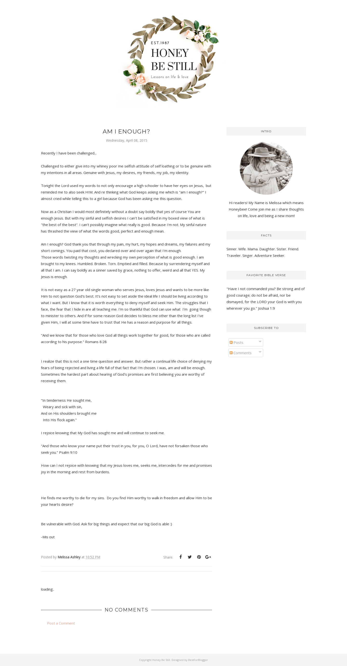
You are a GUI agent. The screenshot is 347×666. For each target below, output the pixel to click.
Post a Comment (61, 623)
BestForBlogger (198, 660)
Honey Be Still (161, 660)
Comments (241, 352)
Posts (236, 342)
